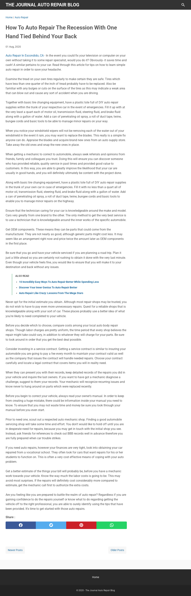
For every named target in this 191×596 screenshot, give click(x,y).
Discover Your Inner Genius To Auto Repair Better (48, 287)
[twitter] (51, 525)
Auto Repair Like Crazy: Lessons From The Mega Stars (51, 293)
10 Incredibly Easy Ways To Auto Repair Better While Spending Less (59, 281)
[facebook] (21, 525)
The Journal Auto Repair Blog (42, 4)
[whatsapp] (111, 525)
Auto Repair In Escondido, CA (25, 55)
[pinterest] (81, 525)
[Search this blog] (183, 5)
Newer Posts (15, 550)
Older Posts (117, 550)
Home (95, 577)
